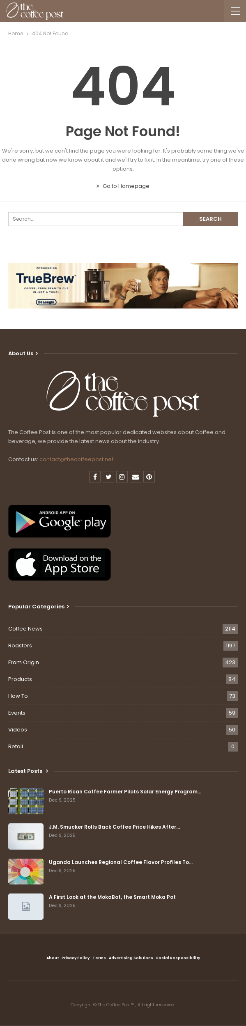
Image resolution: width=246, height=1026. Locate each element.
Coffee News (25, 629)
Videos (17, 730)
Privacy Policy (76, 957)
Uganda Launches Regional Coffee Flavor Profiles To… (121, 862)
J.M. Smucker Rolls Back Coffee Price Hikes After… (114, 826)
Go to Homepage (123, 186)
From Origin (23, 662)
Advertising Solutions (131, 957)
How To (18, 696)
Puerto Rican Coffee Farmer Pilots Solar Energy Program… (125, 791)
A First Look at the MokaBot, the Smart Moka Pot (112, 896)
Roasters (20, 645)
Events (16, 713)
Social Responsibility (178, 957)
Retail (15, 746)
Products (20, 679)
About (52, 957)
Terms (99, 957)
